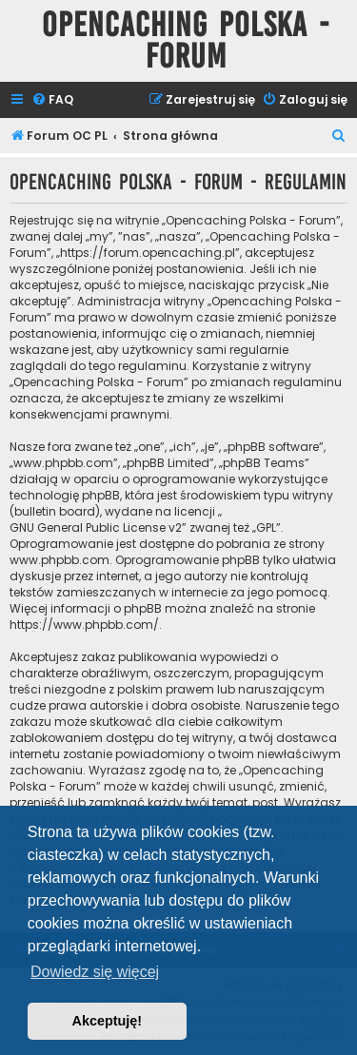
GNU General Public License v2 (96, 527)
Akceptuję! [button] (107, 1020)
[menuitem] (52, 100)
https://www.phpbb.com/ (84, 624)
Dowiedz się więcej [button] (94, 972)
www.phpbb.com (59, 560)
